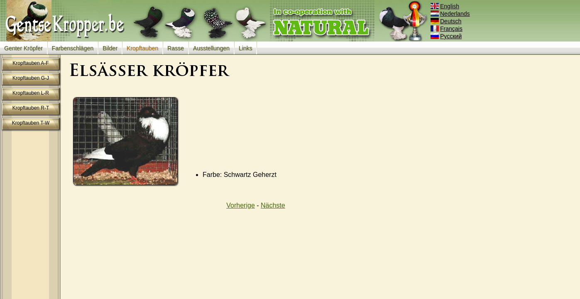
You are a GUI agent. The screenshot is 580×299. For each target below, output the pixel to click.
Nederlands (451, 13)
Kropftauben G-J (30, 78)
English (445, 6)
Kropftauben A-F (30, 63)
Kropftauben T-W (31, 123)
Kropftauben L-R (30, 93)
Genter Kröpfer (23, 48)
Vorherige (240, 205)
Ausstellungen (211, 48)
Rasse (175, 48)
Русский (447, 36)
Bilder (110, 48)
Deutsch (446, 21)
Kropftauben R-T (30, 108)
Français (447, 28)
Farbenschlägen (72, 48)
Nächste (273, 205)
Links (245, 48)
